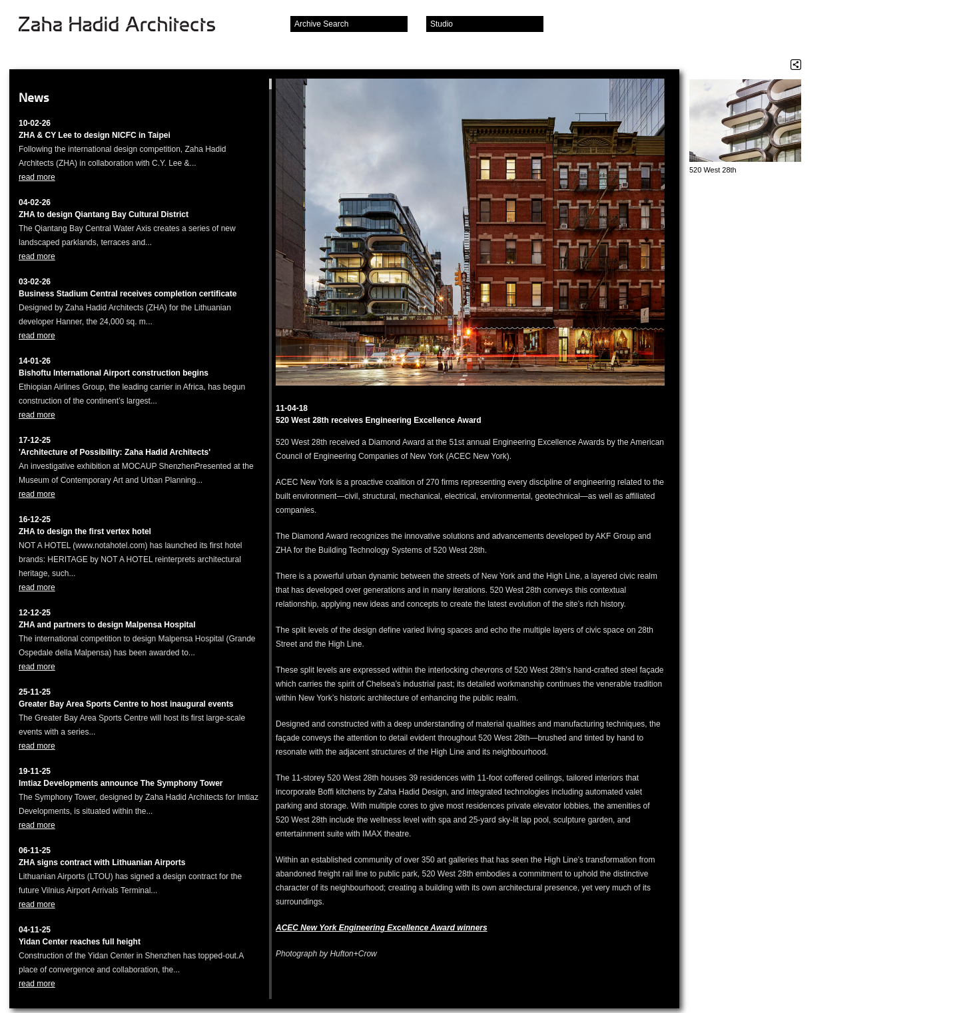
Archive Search (321, 24)
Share (795, 64)
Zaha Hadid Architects (127, 25)
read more (37, 177)
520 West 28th (713, 170)
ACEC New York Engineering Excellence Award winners (381, 927)
